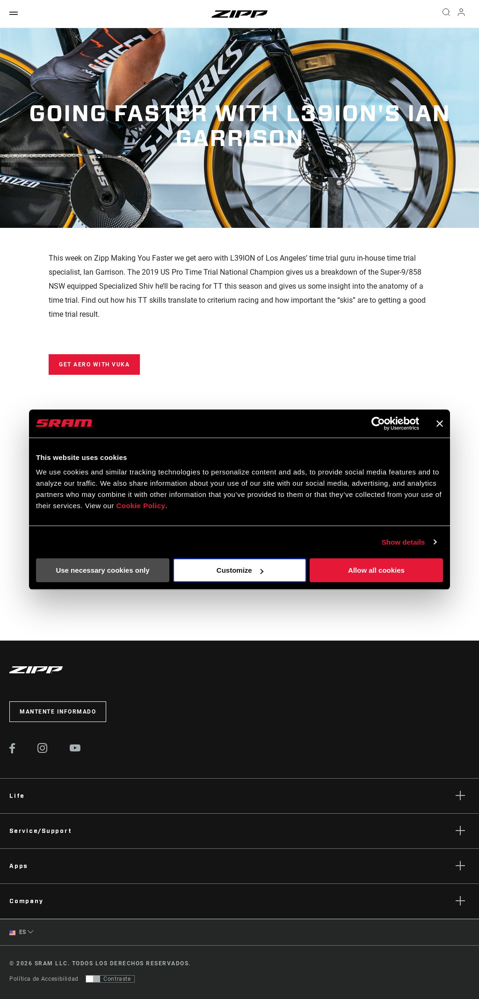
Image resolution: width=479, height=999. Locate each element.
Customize (240, 570)
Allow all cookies (376, 570)
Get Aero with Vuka (94, 364)
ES (17, 932)
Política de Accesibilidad (44, 979)
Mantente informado (58, 711)
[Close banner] (439, 423)
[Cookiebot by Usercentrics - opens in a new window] (378, 423)
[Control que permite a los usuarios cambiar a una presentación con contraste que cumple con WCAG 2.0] (110, 979)
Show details (403, 542)
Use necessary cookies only (102, 570)
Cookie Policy (140, 506)
